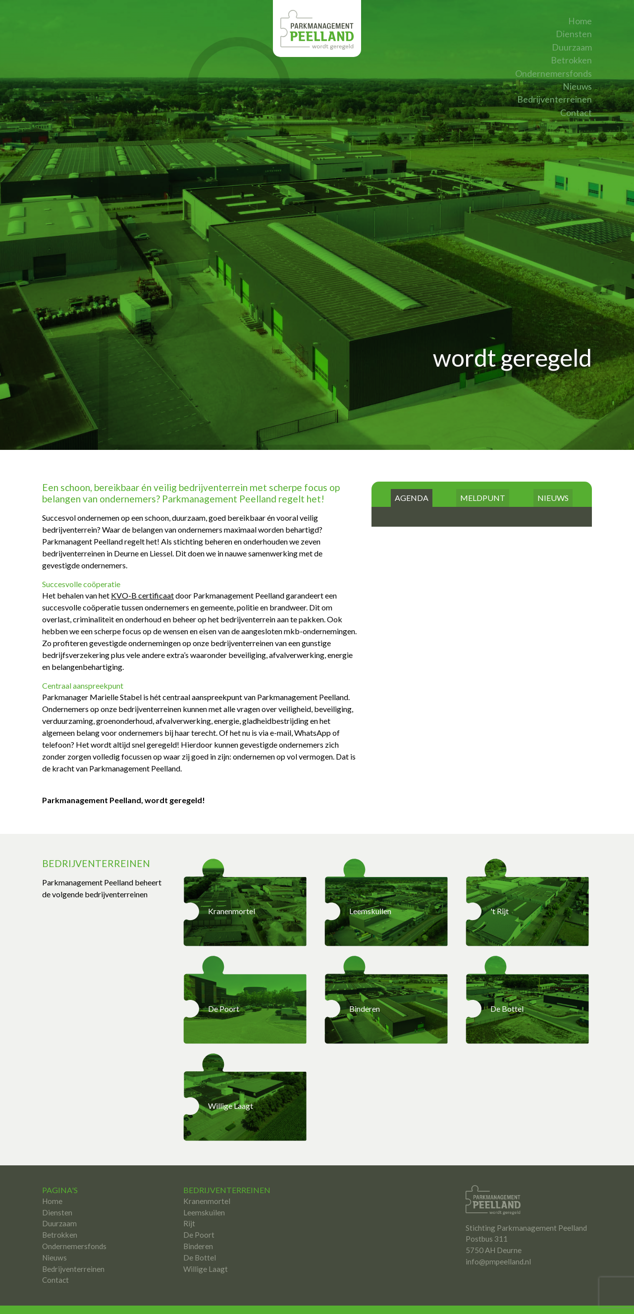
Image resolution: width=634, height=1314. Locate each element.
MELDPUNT (482, 475)
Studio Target (412, 1298)
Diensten (574, 34)
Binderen (198, 1223)
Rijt (189, 1201)
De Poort (198, 1212)
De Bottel (199, 1235)
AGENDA (411, 475)
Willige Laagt (205, 1246)
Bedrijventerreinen (554, 99)
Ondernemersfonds (553, 73)
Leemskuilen (204, 1190)
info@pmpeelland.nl (498, 1239)
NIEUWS (553, 475)
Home (580, 21)
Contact (576, 113)
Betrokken (571, 60)
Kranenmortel (206, 1178)
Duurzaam (572, 47)
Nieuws (577, 86)
